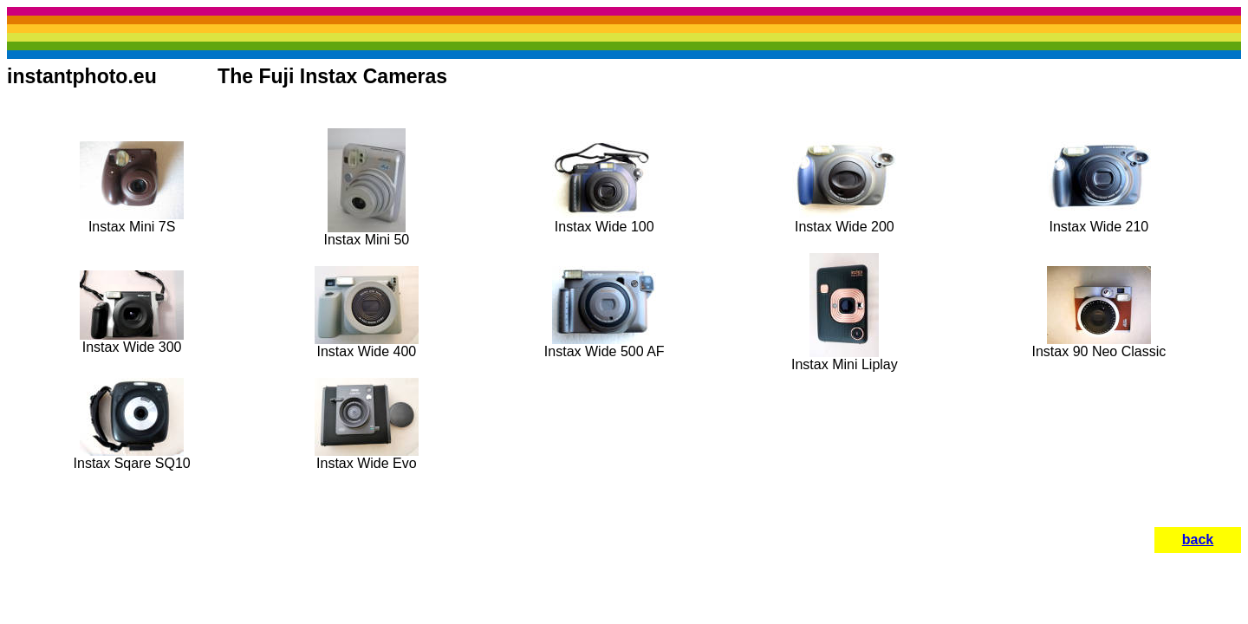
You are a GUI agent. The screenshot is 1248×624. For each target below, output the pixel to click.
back (1197, 539)
